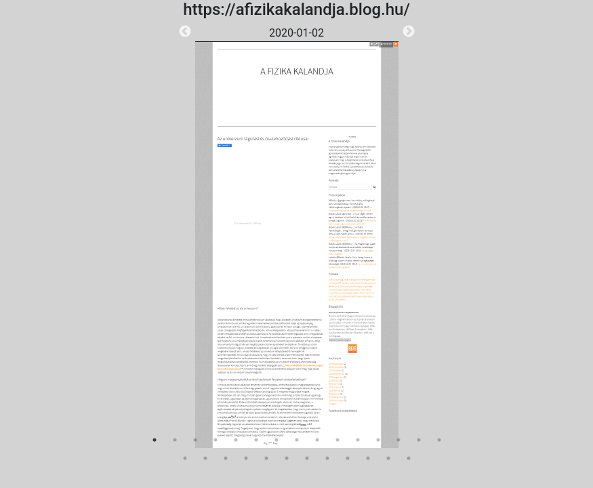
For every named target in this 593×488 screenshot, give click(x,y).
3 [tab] (195, 440)
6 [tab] (256, 440)
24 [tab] (347, 458)
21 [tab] (286, 458)
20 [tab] (266, 458)
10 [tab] (337, 440)
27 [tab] (408, 458)
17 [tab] (205, 458)
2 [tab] (175, 440)
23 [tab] (327, 458)
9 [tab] (317, 440)
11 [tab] (358, 440)
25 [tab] (368, 458)
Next (408, 32)
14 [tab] (419, 440)
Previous (185, 32)
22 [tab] (307, 458)
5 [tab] (236, 440)
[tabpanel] (296, 236)
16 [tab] (185, 458)
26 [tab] (388, 458)
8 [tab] (297, 440)
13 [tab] (398, 440)
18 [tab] (225, 458)
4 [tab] (215, 440)
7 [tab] (276, 440)
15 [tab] (439, 440)
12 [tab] (378, 440)
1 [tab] (154, 440)
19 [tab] (246, 458)
